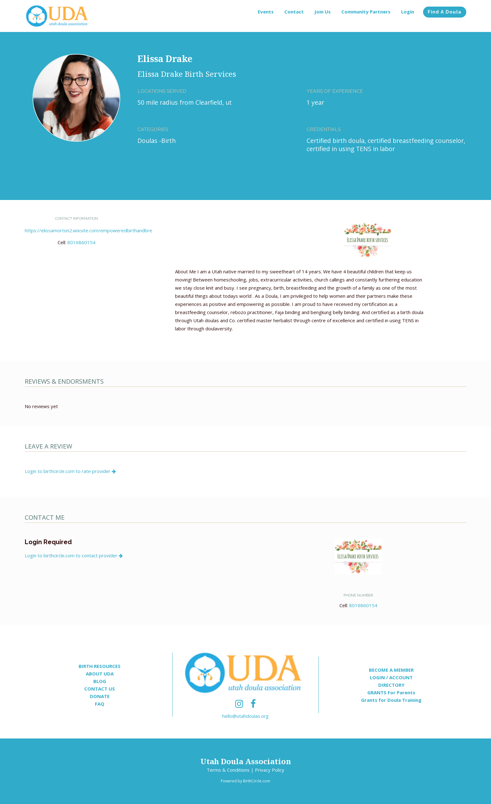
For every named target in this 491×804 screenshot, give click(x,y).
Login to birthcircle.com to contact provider (74, 555)
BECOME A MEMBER (391, 670)
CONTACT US (99, 689)
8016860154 (81, 242)
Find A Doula (445, 12)
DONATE (100, 696)
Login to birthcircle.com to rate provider (70, 471)
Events (266, 11)
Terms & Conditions (228, 770)
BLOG (99, 681)
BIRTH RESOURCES (100, 666)
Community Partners (365, 11)
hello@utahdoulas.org (245, 716)
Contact (294, 11)
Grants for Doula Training (391, 700)
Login (407, 11)
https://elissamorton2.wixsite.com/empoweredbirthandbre (88, 230)
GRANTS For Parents (391, 692)
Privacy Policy (269, 770)
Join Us (322, 11)
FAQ (99, 704)
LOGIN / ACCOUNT (391, 677)
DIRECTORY (391, 685)
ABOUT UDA (100, 673)
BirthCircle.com (256, 781)
